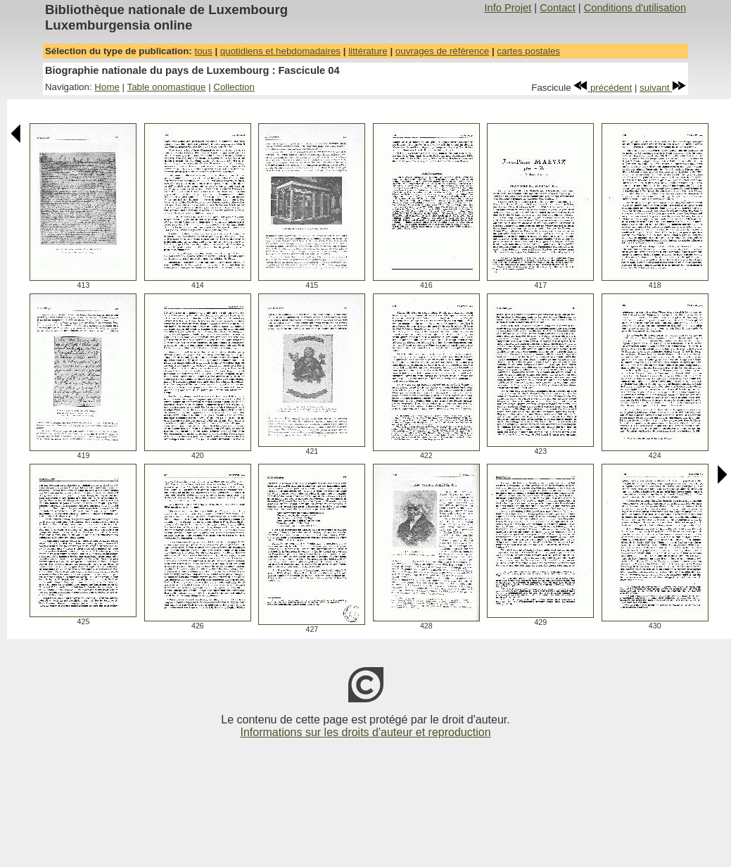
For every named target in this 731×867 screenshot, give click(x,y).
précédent (602, 87)
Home (107, 87)
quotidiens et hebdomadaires (280, 51)
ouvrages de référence (442, 51)
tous (203, 51)
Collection (234, 87)
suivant (663, 87)
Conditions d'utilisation (635, 7)
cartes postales (528, 51)
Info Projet (507, 7)
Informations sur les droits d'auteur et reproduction (365, 732)
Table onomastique (166, 87)
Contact (558, 7)
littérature (368, 51)
